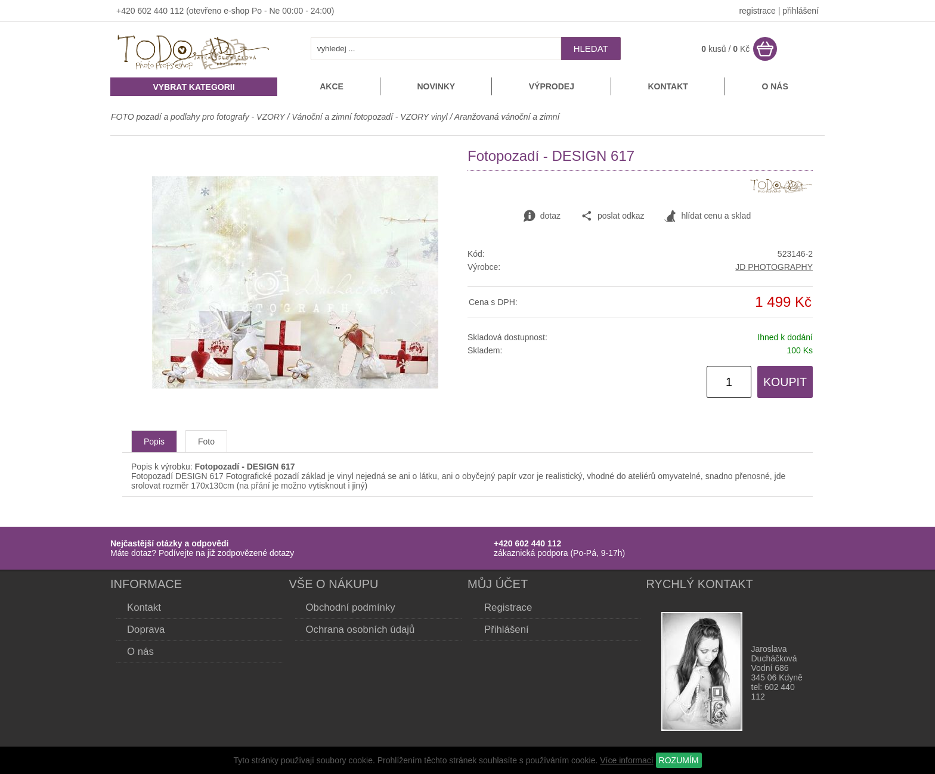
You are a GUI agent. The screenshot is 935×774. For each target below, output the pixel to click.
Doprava (146, 629)
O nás (774, 86)
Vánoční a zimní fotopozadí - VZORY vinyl (369, 117)
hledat (591, 48)
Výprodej (551, 86)
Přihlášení (506, 629)
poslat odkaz (613, 216)
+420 (126, 10)
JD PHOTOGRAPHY (774, 267)
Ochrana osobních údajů (360, 629)
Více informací (626, 760)
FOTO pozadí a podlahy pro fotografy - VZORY (199, 117)
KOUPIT (785, 381)
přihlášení (800, 10)
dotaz (542, 216)
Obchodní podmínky (350, 607)
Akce (331, 86)
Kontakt (668, 86)
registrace (757, 10)
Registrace (508, 607)
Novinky (436, 86)
